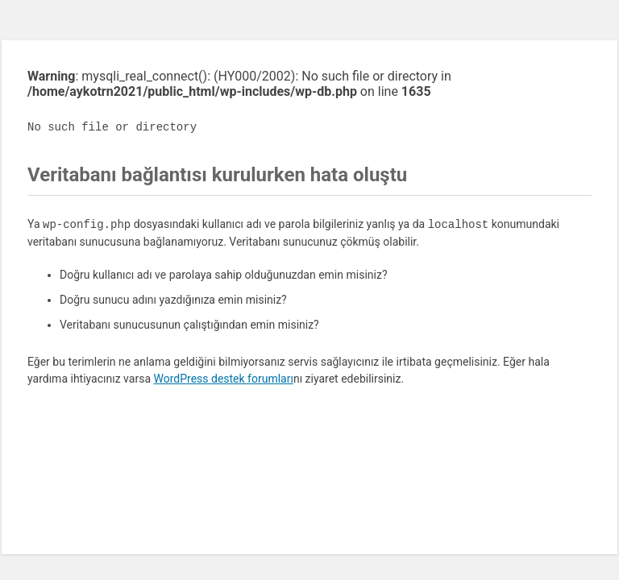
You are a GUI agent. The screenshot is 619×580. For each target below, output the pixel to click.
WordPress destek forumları (223, 378)
